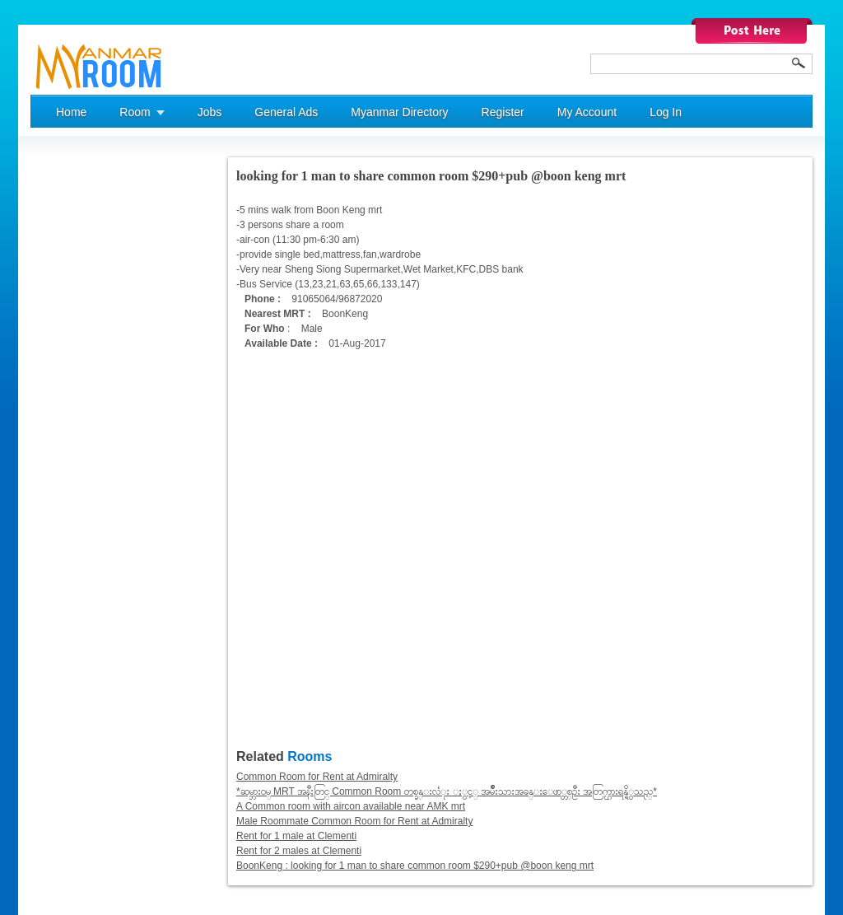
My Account (587, 112)
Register (503, 112)
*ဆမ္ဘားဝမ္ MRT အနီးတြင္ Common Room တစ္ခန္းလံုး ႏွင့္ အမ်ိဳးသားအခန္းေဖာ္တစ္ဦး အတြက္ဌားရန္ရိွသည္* (446, 791)
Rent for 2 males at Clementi (298, 851)
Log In (666, 112)
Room (134, 112)
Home (71, 112)
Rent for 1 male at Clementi (296, 836)
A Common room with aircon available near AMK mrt (350, 806)
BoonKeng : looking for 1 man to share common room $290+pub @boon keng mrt (415, 865)
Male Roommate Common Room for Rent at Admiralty (354, 821)
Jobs (210, 112)
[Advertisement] (96, 404)
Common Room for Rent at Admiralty (317, 776)
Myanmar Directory (399, 112)
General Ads (286, 112)
